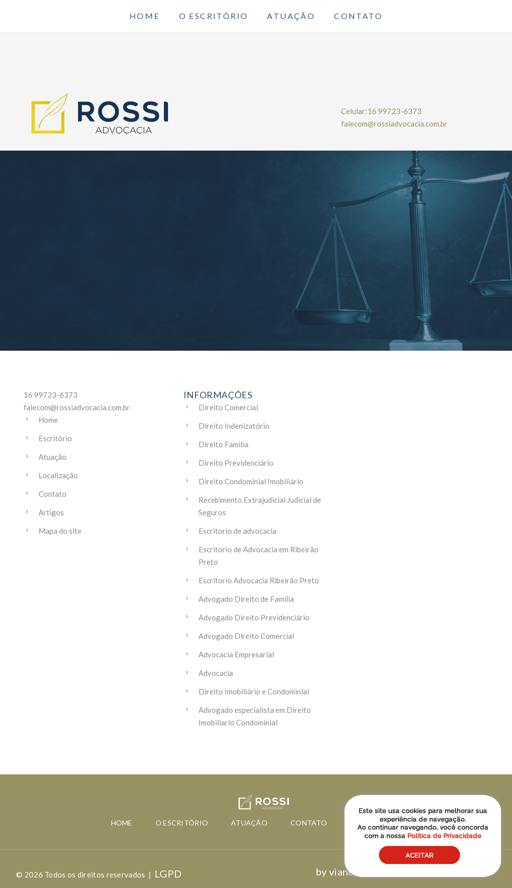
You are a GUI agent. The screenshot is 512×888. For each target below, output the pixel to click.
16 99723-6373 (395, 111)
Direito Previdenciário (236, 462)
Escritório (55, 438)
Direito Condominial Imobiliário (251, 481)
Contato (358, 16)
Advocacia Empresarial (236, 654)
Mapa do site (60, 530)
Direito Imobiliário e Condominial (253, 691)
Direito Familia (223, 444)
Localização (58, 475)
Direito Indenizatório (234, 425)
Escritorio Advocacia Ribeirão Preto (258, 580)
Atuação (291, 16)
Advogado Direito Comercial (246, 635)
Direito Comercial (228, 407)
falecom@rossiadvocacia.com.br (394, 123)
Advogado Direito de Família (246, 598)
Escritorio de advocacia (237, 530)
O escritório (213, 16)
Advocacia (215, 672)
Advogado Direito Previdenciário (254, 617)
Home (145, 16)
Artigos (51, 512)
